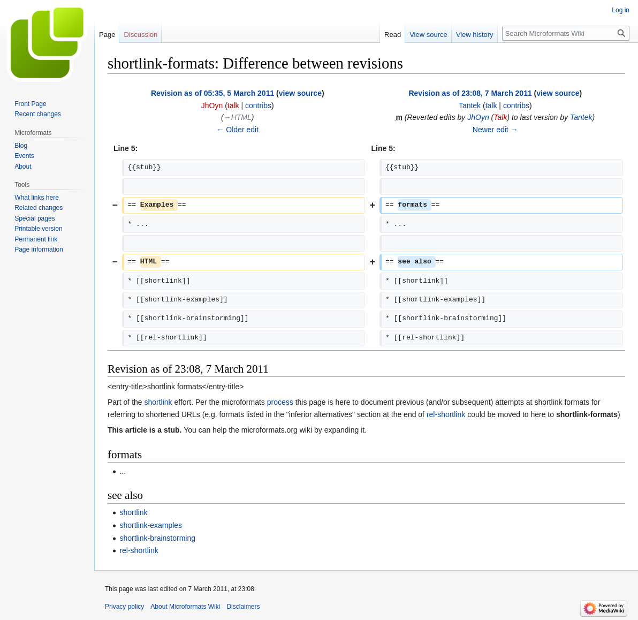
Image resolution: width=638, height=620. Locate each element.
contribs (258, 105)
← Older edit (237, 129)
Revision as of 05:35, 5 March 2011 (212, 93)
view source (300, 93)
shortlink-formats (587, 414)
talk (233, 105)
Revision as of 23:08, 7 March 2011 (469, 93)
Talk (500, 117)
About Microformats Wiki (185, 606)
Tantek (581, 117)
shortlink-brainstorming (157, 538)
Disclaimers (243, 606)
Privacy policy (124, 606)
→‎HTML (238, 117)
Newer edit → (495, 129)
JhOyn (478, 117)
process (280, 402)
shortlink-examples (150, 525)
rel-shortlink (446, 414)
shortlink (158, 402)
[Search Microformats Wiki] (565, 33)
